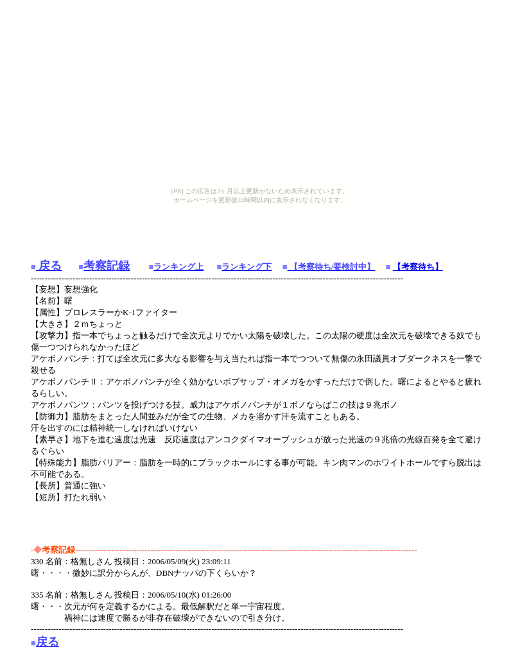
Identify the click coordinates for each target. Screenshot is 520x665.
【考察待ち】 (418, 267)
